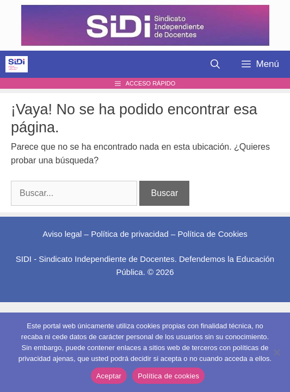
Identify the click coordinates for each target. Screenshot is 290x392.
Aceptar (109, 376)
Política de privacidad (130, 233)
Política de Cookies (212, 233)
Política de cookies (168, 376)
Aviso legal (62, 233)
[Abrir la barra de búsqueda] (215, 64)
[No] (276, 352)
